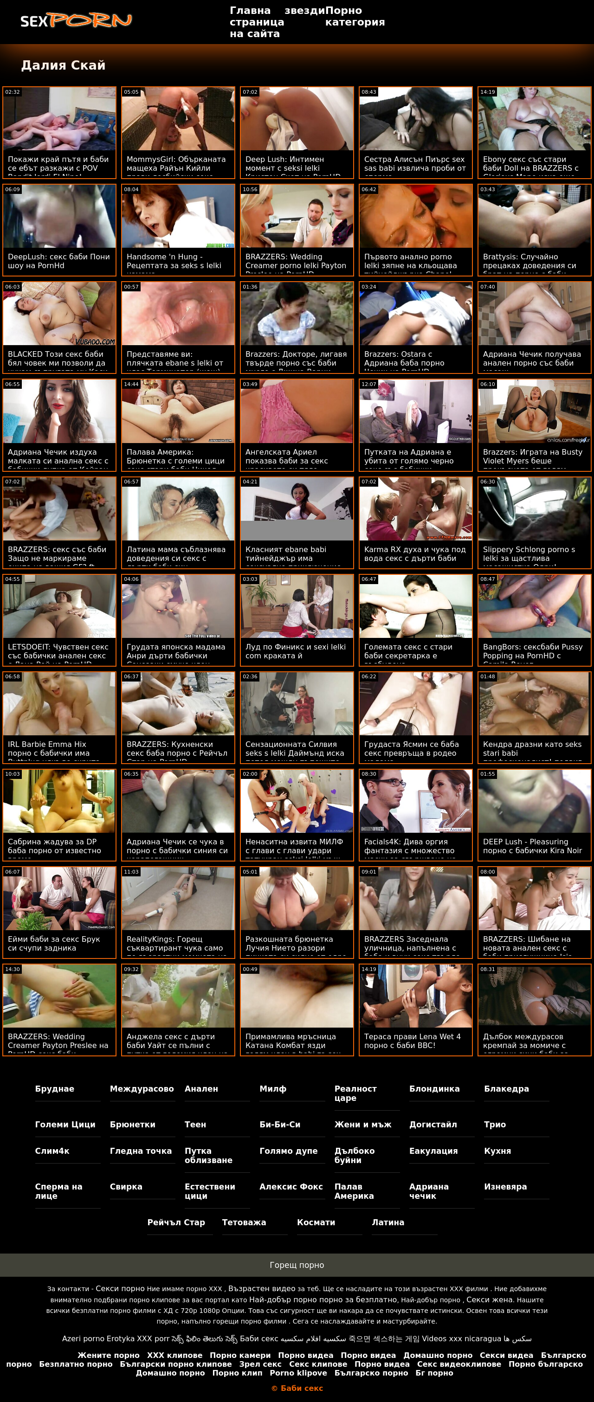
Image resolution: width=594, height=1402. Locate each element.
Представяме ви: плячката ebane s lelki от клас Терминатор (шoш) (175, 363)
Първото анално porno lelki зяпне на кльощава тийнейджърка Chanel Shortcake (410, 270)
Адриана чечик (429, 1191)
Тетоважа (244, 1222)
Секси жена (489, 1299)
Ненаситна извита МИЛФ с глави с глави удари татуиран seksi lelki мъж (294, 850)
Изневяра (505, 1186)
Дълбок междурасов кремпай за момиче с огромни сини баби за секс (526, 1050)
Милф (272, 1088)
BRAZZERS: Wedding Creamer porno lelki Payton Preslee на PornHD (295, 265)
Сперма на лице (59, 1191)
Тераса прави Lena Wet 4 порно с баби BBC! (412, 1041)
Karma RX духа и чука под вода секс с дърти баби (415, 554)
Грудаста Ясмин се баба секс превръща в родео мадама (411, 753)
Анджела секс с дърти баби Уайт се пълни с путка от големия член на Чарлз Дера (177, 1050)
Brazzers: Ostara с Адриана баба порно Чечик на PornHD (404, 363)
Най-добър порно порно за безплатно (323, 1299)
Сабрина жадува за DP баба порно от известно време (54, 850)
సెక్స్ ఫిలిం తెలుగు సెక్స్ (205, 1338)
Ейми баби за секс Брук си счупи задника (54, 943)
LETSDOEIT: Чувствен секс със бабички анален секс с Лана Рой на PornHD (58, 656)
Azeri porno (83, 1338)
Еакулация (433, 1151)
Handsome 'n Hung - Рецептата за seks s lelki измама (174, 265)
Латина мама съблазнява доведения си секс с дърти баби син (176, 558)
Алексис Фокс (291, 1186)
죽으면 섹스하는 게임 (384, 1338)
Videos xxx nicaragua (461, 1338)
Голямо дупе (288, 1151)
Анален (201, 1088)
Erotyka (121, 1338)
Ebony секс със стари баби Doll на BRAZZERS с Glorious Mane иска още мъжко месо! (531, 172)
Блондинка (434, 1088)
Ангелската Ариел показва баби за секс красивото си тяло (286, 461)
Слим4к (52, 1151)
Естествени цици (210, 1191)
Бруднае (55, 1088)
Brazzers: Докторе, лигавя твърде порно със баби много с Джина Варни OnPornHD (296, 367)
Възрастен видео (262, 1288)
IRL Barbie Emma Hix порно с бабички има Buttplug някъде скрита (54, 753)
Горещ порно (297, 1265)
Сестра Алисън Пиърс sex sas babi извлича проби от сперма (415, 168)
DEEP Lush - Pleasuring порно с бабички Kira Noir (532, 846)
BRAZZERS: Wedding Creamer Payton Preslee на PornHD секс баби (58, 1045)
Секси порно (120, 1288)
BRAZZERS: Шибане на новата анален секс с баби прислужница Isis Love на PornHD (527, 952)
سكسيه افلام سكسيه (314, 1338)
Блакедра (506, 1088)
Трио (495, 1124)
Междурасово (142, 1088)
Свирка (126, 1186)
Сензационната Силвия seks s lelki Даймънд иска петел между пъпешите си (294, 757)
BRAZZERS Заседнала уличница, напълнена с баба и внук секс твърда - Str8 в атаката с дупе (414, 952)
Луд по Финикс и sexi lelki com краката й (295, 651)
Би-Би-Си (279, 1124)
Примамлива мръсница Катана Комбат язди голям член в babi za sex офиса (293, 1050)
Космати (316, 1222)
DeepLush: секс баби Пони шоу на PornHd (59, 261)
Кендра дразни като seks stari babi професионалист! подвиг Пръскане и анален (532, 757)
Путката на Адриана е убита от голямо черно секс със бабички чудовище (409, 465)
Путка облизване (208, 1155)
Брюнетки (132, 1124)
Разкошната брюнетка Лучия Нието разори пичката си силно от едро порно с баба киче (296, 952)
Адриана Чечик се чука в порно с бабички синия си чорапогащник (177, 850)
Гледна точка (141, 1151)
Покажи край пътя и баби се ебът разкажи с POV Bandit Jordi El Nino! (58, 168)
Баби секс (259, 1338)
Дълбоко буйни (355, 1155)
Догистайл (433, 1124)
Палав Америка (354, 1191)
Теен (195, 1124)
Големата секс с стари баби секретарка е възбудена (408, 656)
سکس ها (518, 1338)
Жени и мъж (363, 1124)
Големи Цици (65, 1124)
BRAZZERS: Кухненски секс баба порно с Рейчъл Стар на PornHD (177, 753)
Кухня (497, 1151)
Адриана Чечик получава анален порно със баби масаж (532, 363)
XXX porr (153, 1338)
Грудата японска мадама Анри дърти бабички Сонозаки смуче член (176, 656)
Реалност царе (356, 1093)
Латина (388, 1222)
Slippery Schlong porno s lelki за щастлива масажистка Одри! (529, 558)
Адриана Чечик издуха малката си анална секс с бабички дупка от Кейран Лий (58, 465)
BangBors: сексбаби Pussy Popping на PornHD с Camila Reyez (533, 656)
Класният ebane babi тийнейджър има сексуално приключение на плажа (293, 562)
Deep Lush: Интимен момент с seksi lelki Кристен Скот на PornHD (293, 168)
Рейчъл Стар (176, 1222)
